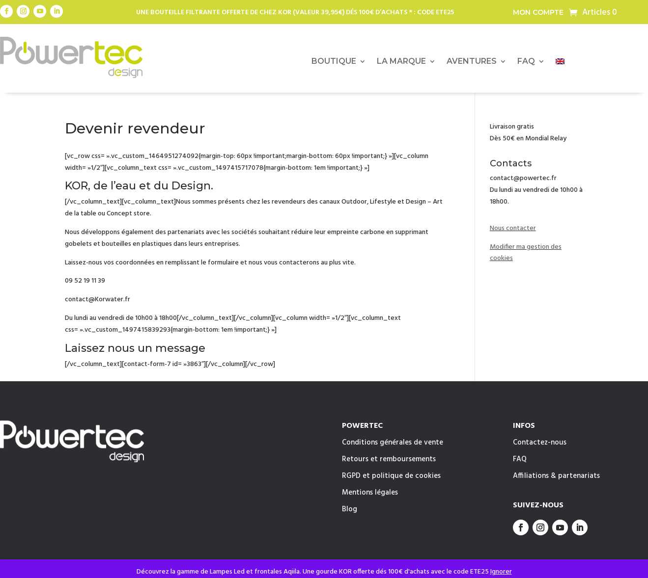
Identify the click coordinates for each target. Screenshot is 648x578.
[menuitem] (560, 63)
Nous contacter (513, 228)
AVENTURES (472, 62)
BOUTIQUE (333, 62)
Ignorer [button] (501, 572)
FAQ (526, 62)
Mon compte (538, 13)
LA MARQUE (401, 62)
